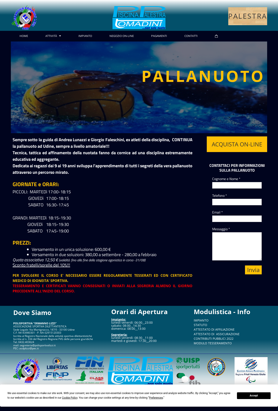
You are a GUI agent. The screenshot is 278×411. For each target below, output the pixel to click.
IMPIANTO (201, 320)
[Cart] (216, 36)
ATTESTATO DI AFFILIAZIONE (214, 329)
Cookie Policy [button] (69, 397)
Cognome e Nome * (226, 178)
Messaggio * (221, 229)
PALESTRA (247, 16)
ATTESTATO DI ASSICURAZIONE (217, 334)
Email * (217, 212)
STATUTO (200, 325)
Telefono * (219, 195)
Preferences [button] (156, 397)
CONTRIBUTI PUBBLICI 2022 (213, 338)
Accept (254, 395)
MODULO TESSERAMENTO (213, 343)
